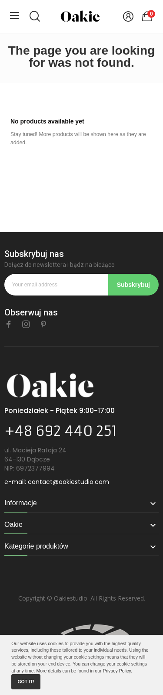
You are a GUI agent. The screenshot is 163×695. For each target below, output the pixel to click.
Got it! (25, 681)
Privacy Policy (117, 670)
